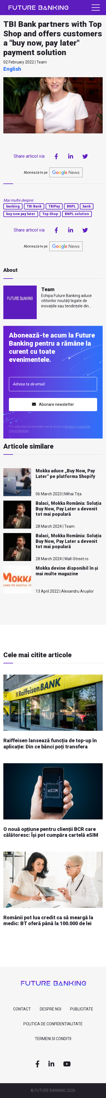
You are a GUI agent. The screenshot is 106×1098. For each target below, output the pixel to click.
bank (87, 206)
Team (48, 289)
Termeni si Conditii (53, 1038)
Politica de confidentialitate (53, 1024)
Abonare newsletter (53, 404)
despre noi (50, 1009)
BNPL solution (77, 214)
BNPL (71, 206)
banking (13, 206)
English (12, 69)
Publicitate (81, 1009)
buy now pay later (20, 214)
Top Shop (50, 214)
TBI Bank (34, 206)
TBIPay (54, 206)
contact (22, 1009)
